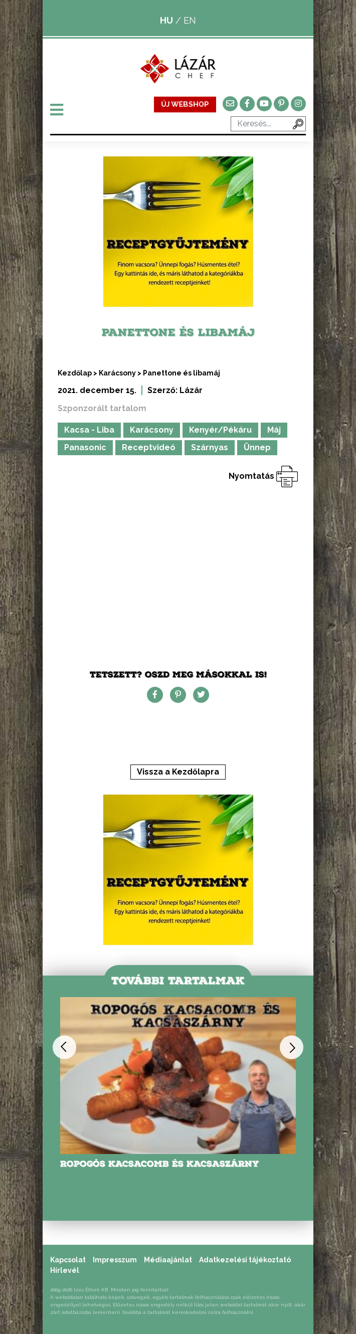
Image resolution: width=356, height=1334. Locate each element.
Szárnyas (209, 447)
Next (291, 1047)
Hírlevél (64, 1270)
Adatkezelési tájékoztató (245, 1260)
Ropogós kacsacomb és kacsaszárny (159, 1164)
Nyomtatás (263, 476)
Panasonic (85, 447)
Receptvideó (148, 447)
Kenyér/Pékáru (220, 430)
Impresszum (115, 1260)
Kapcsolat (68, 1260)
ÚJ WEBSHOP (185, 104)
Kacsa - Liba (89, 430)
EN (190, 20)
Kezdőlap (75, 373)
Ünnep (257, 447)
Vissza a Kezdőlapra (178, 772)
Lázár (191, 390)
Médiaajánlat (168, 1260)
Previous (64, 1047)
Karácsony (117, 373)
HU (166, 20)
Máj (274, 430)
